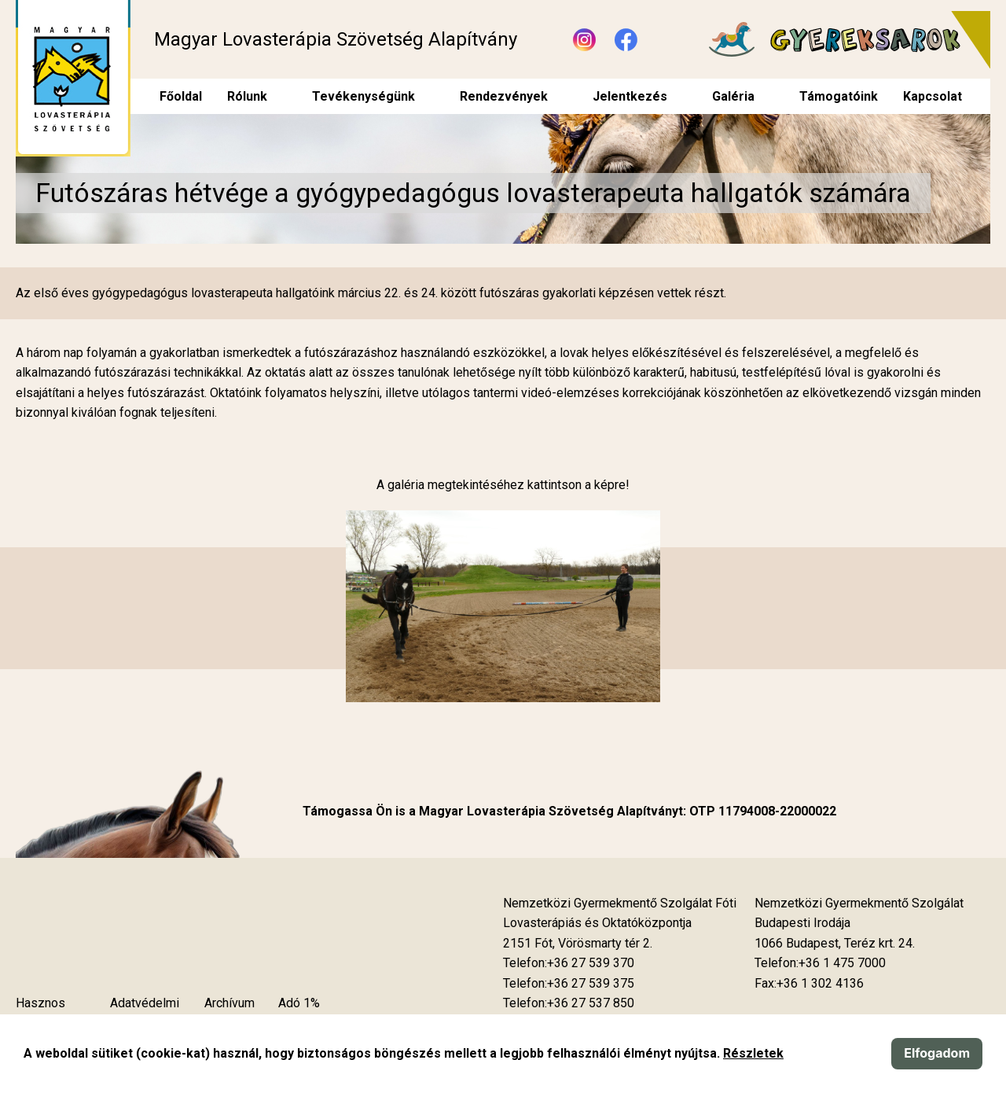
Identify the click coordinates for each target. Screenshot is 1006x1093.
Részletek (753, 1053)
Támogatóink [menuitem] (838, 96)
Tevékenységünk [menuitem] (363, 96)
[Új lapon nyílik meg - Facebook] (626, 39)
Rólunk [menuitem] (247, 96)
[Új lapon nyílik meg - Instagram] (584, 39)
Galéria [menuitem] (733, 96)
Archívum (229, 1002)
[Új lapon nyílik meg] (577, 943)
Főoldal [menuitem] (181, 96)
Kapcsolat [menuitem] (932, 96)
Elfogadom (937, 1053)
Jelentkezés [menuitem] (630, 96)
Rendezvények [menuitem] (504, 96)
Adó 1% (299, 1002)
